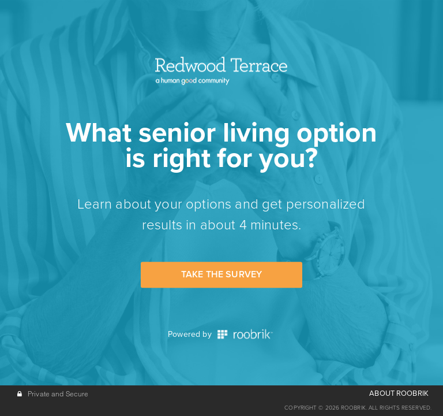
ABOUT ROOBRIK (399, 393)
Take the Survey (221, 274)
